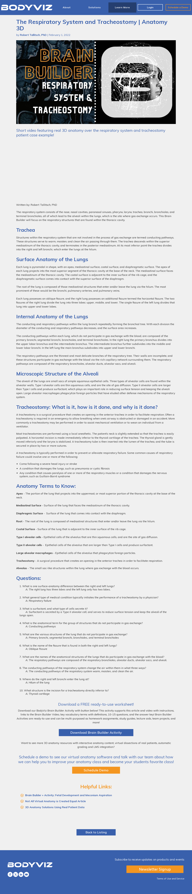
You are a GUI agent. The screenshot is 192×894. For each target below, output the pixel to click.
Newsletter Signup (155, 869)
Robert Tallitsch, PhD (33, 34)
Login (150, 7)
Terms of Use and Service (170, 878)
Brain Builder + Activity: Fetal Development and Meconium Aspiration (68, 795)
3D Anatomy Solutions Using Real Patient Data (54, 807)
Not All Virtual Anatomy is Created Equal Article (55, 801)
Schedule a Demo (178, 7)
